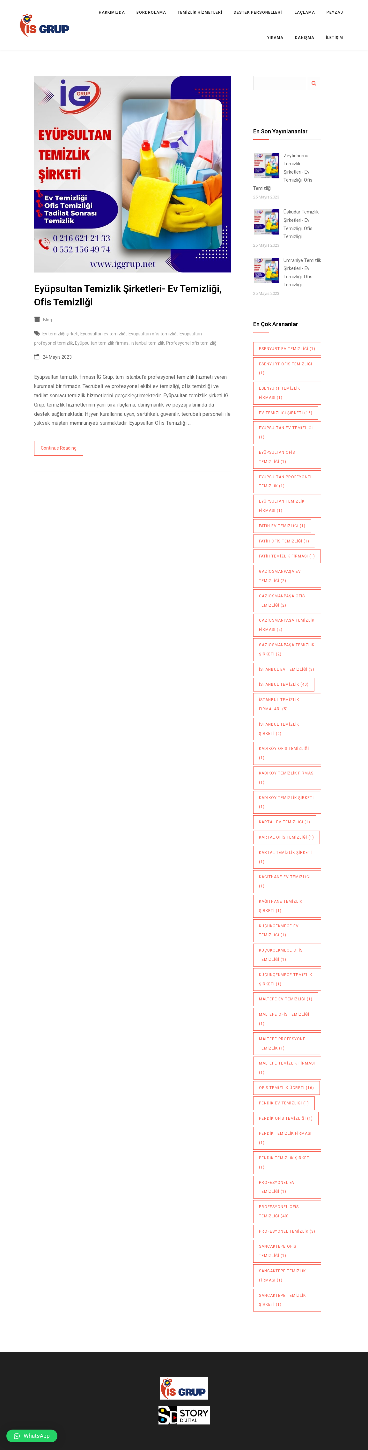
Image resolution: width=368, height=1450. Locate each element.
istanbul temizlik (147, 343)
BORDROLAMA (151, 12)
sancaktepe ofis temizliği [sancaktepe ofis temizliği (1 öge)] (277, 1251)
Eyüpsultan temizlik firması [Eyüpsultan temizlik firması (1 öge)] (282, 506)
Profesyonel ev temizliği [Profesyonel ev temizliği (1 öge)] (277, 1187)
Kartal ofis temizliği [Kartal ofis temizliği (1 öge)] (286, 837)
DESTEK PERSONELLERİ (258, 12)
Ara (314, 83)
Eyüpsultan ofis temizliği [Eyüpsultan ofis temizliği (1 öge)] (277, 457)
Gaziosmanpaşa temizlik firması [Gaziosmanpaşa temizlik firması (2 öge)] (286, 625)
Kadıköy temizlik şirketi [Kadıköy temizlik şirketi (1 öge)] (286, 802)
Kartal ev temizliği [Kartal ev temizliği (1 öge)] (284, 822)
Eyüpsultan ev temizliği (103, 333)
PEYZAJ (335, 12)
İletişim (334, 37)
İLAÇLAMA (304, 12)
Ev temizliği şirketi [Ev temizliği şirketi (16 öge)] (286, 413)
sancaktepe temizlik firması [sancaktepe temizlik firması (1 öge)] (282, 1275)
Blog (47, 319)
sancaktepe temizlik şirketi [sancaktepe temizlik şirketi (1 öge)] (282, 1300)
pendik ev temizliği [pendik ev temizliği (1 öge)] (284, 1103)
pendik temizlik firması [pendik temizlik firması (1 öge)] (285, 1138)
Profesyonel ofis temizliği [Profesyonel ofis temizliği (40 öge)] (279, 1211)
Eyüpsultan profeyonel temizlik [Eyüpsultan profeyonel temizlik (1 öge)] (286, 482)
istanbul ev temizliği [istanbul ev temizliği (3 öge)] (286, 669)
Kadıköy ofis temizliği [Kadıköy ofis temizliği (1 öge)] (284, 753)
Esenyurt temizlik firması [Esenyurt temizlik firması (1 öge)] (279, 393)
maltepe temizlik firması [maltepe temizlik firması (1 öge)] (287, 1068)
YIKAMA (275, 37)
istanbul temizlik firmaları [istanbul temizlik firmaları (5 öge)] (279, 704)
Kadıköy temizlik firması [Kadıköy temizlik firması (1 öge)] (287, 778)
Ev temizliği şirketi (60, 333)
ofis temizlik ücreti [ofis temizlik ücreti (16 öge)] (286, 1088)
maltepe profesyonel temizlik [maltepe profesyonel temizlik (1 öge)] (283, 1043)
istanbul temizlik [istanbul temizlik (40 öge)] (284, 684)
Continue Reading (59, 448)
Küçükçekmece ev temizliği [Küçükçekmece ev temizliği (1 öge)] (279, 931)
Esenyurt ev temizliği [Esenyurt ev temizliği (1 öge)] (287, 349)
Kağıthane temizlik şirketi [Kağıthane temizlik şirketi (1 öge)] (280, 906)
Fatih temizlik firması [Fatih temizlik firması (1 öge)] (287, 556)
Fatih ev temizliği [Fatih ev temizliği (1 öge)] (282, 526)
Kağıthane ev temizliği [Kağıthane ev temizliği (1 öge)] (285, 881)
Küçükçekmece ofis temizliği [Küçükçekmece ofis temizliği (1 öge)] (281, 955)
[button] (31, 1436)
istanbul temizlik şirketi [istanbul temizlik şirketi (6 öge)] (279, 729)
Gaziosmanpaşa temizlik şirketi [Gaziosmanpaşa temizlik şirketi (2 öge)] (286, 649)
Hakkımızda (112, 12)
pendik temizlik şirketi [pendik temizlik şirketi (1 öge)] (285, 1163)
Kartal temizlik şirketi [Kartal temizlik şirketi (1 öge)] (285, 857)
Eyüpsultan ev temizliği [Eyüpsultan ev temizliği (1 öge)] (286, 432)
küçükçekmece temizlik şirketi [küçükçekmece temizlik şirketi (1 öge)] (285, 979)
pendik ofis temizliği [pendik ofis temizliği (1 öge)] (286, 1118)
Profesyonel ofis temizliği (191, 343)
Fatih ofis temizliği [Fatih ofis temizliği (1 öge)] (284, 541)
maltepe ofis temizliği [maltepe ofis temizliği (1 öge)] (284, 1019)
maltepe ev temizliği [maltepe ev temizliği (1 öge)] (286, 999)
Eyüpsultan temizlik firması (102, 343)
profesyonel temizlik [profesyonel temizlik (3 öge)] (287, 1231)
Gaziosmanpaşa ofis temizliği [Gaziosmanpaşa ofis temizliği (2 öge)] (282, 601)
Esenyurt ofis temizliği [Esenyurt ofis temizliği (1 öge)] (285, 369)
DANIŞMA (304, 37)
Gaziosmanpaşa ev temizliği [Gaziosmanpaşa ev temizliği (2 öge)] (280, 576)
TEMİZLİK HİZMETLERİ (200, 12)
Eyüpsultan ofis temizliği (153, 333)
